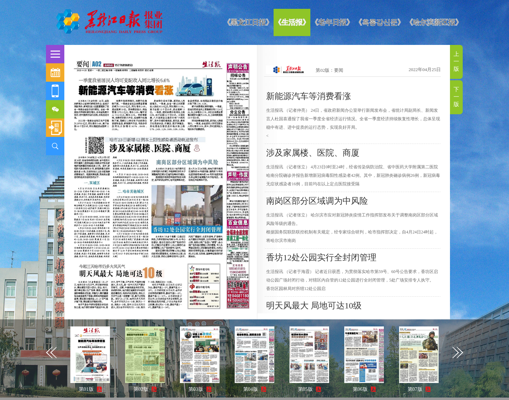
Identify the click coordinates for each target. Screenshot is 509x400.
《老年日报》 (332, 22)
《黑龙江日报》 (248, 22)
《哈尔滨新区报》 (434, 22)
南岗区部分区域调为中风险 (317, 200)
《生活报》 (292, 22)
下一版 (456, 96)
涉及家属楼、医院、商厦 (312, 152)
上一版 (456, 61)
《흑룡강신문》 (379, 22)
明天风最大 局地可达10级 (314, 305)
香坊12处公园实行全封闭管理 (321, 257)
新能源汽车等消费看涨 (308, 96)
